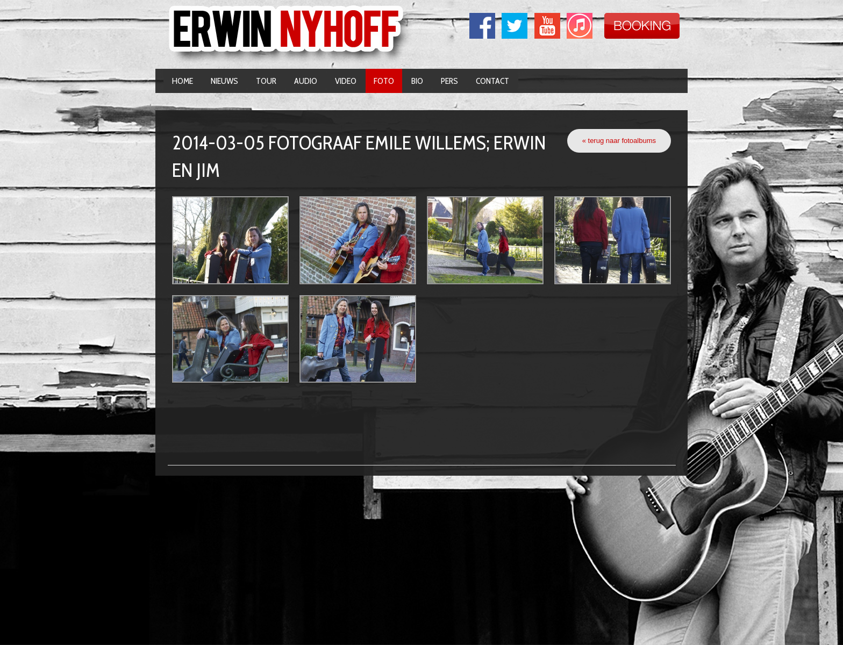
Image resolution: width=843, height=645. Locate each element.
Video (345, 81)
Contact (492, 81)
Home (182, 81)
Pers (449, 81)
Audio (305, 81)
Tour (266, 81)
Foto (384, 81)
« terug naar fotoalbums (619, 141)
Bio (417, 81)
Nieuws (224, 81)
